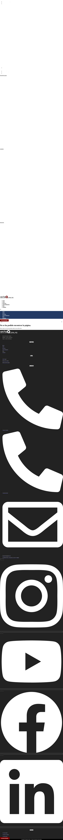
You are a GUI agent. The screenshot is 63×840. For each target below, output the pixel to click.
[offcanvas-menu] (1, 322)
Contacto (4, 307)
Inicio (3, 300)
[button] (30, 309)
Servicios (4, 303)
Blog (3, 305)
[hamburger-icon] (61, 322)
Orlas (3, 312)
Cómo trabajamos (5, 304)
